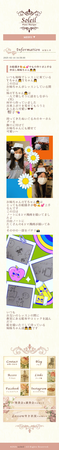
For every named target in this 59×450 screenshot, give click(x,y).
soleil (21, 447)
